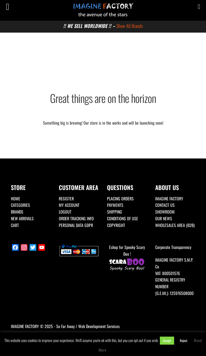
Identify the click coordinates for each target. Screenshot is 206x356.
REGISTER (66, 198)
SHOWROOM (165, 212)
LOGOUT (65, 212)
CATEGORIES (20, 205)
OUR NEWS (163, 218)
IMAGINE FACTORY (169, 198)
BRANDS (17, 212)
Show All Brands (129, 25)
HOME (15, 198)
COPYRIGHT (116, 225)
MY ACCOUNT (69, 205)
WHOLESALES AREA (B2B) (175, 225)
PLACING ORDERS (120, 198)
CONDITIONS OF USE (122, 218)
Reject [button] (183, 340)
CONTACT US (165, 205)
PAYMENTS (115, 205)
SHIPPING (114, 212)
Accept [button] (167, 340)
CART (15, 225)
